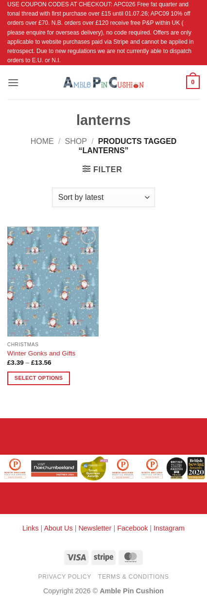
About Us (58, 528)
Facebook (132, 528)
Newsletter (94, 528)
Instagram (169, 528)
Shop (76, 141)
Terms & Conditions (133, 576)
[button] (13, 82)
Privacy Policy (64, 576)
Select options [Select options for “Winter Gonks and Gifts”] (39, 378)
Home (42, 141)
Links (31, 528)
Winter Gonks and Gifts (41, 353)
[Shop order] (103, 197)
